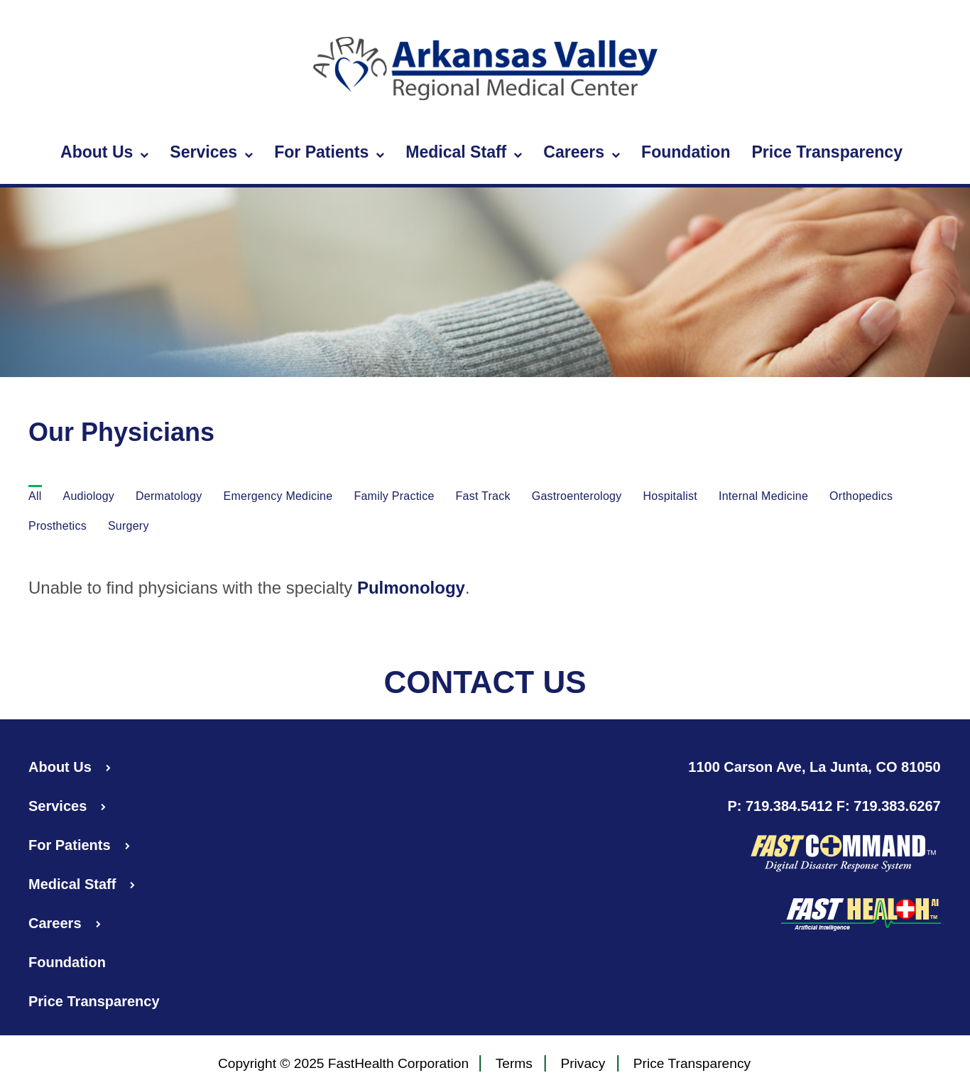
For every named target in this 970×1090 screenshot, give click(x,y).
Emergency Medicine (278, 496)
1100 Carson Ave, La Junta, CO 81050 (814, 767)
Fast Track (483, 496)
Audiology (89, 496)
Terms (514, 1064)
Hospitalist (670, 496)
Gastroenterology (577, 496)
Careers (581, 153)
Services (211, 153)
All (35, 496)
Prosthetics (57, 526)
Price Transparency (827, 152)
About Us (104, 153)
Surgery (128, 526)
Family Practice (394, 496)
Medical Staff (463, 153)
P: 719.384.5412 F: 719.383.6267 (833, 806)
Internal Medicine (763, 496)
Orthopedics (861, 496)
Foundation (685, 152)
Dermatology (169, 496)
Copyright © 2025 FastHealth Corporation (343, 1063)
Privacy (582, 1064)
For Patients (329, 153)
